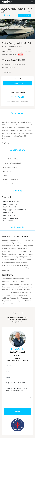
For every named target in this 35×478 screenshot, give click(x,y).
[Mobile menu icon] (32, 2)
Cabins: (5, 175)
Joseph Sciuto (17, 349)
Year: (4, 171)
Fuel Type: (6, 179)
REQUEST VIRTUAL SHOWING (16, 383)
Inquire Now (24, 15)
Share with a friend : (17, 92)
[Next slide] (32, 28)
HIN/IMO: (6, 163)
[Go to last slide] (2, 28)
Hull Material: (7, 184)
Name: (5, 159)
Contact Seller (17, 83)
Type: (4, 167)
